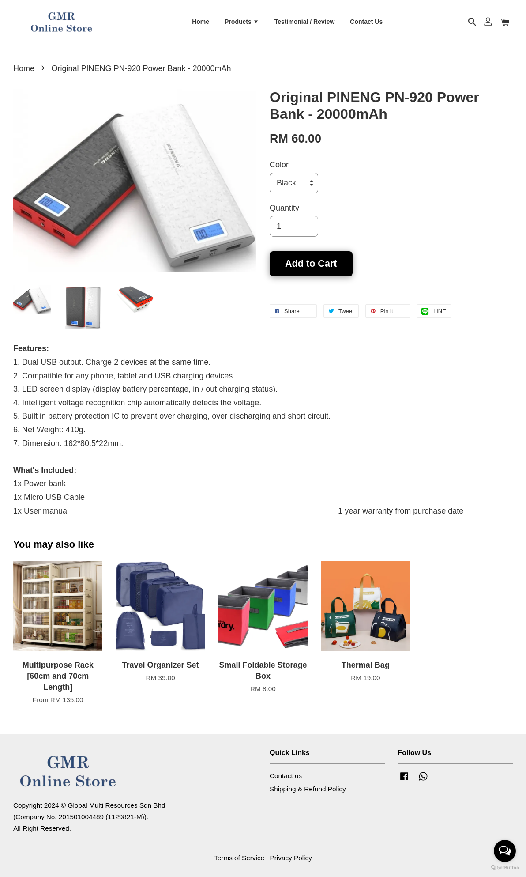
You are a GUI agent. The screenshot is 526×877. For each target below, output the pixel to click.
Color (279, 164)
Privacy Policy (291, 858)
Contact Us (366, 21)
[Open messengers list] (505, 851)
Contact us (286, 775)
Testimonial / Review (304, 21)
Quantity (284, 208)
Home (200, 21)
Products (242, 21)
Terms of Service (239, 858)
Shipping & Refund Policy (308, 789)
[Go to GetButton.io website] (505, 868)
